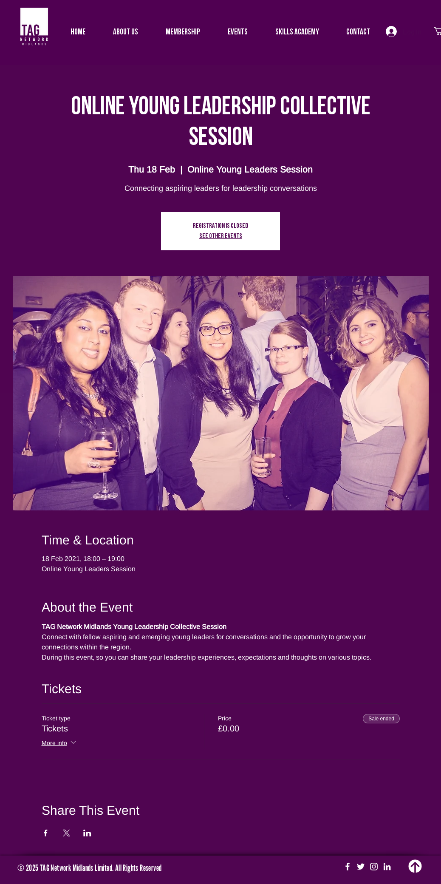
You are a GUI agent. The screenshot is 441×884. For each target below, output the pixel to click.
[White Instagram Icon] (374, 866)
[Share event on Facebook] (46, 833)
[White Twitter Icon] (361, 866)
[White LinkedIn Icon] (387, 866)
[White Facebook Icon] (347, 866)
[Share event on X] (66, 833)
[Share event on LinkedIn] (87, 833)
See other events (220, 236)
